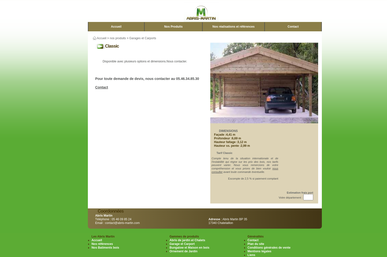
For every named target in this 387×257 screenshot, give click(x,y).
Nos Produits (173, 26)
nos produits (118, 38)
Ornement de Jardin (183, 251)
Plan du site (256, 244)
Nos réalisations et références (234, 26)
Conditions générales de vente (269, 247)
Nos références (102, 244)
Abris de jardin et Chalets (187, 240)
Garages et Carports (142, 38)
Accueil (116, 26)
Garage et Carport (182, 244)
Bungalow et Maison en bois (189, 247)
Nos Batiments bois (105, 247)
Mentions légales (259, 251)
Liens (251, 255)
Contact (293, 26)
